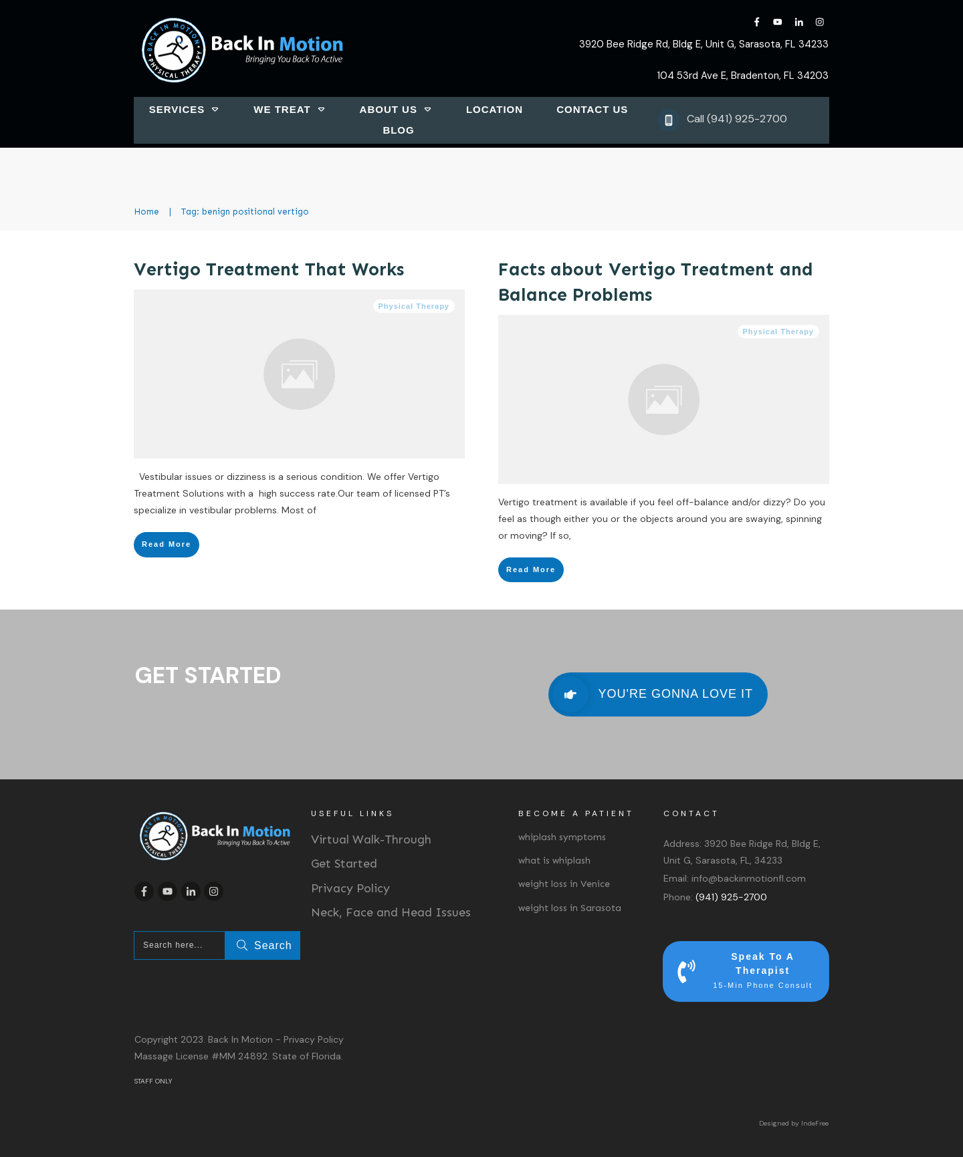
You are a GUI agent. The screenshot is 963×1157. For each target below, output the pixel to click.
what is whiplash (554, 860)
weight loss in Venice (564, 884)
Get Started (344, 863)
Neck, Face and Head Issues (391, 912)
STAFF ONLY (153, 1081)
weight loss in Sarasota (569, 908)
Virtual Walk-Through (371, 839)
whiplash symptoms (562, 837)
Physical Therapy (414, 306)
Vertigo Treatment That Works (269, 269)
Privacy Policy (350, 888)
